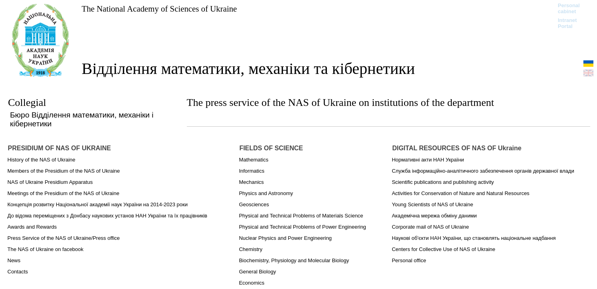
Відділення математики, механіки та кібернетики (248, 69)
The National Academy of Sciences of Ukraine (159, 8)
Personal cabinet (569, 8)
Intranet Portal (567, 23)
